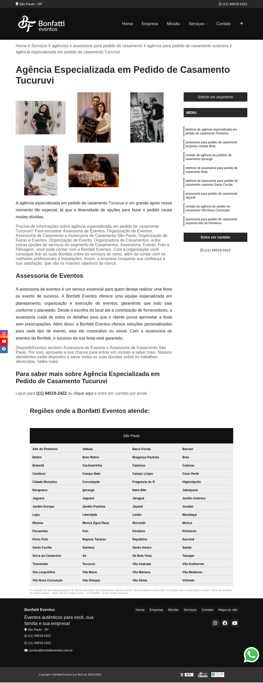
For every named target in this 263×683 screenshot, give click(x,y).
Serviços (196, 24)
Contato (224, 24)
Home (127, 24)
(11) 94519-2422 (233, 4)
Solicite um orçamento (215, 98)
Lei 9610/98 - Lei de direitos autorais (106, 593)
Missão (173, 24)
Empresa (150, 24)
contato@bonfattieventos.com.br (48, 651)
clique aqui (83, 394)
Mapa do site (229, 610)
